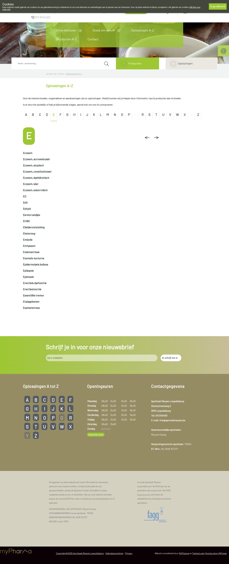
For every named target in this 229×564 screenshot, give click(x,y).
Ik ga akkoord (217, 6)
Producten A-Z (66, 39)
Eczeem (27, 152)
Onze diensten (66, 30)
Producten (134, 63)
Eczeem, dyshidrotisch (36, 177)
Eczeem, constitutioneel (37, 171)
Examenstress (31, 307)
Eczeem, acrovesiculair (36, 159)
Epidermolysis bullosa (35, 264)
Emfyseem (29, 245)
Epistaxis (28, 276)
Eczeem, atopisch (33, 165)
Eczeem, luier (30, 183)
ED (24, 196)
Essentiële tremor (33, 295)
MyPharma (184, 553)
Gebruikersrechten (114, 553)
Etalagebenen (31, 301)
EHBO (26, 221)
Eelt (25, 202)
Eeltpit (27, 208)
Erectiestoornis (32, 289)
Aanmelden (196, 11)
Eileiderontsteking (34, 227)
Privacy (128, 553)
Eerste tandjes (31, 214)
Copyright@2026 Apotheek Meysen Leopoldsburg (80, 553)
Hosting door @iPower (216, 553)
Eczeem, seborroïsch (35, 190)
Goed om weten (103, 30)
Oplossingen (185, 63)
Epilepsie (28, 270)
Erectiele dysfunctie (34, 283)
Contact (92, 39)
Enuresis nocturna (33, 258)
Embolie (27, 239)
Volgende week (95, 434)
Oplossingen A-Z (142, 30)
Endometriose (31, 252)
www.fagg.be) (143, 494)
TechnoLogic (198, 553)
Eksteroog (29, 233)
